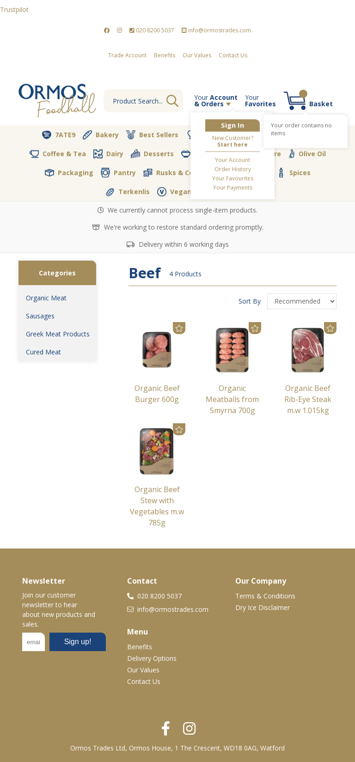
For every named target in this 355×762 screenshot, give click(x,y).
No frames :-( (64, 645)
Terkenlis (127, 191)
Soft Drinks (244, 172)
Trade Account (127, 55)
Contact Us (233, 55)
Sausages (40, 315)
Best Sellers (152, 135)
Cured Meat (43, 351)
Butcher (205, 135)
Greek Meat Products (58, 333)
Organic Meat (46, 297)
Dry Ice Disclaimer (262, 607)
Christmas (289, 135)
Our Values (197, 55)
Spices (293, 172)
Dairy (108, 153)
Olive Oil (307, 153)
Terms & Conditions (265, 595)
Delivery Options (152, 658)
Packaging (69, 172)
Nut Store (258, 153)
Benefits (164, 55)
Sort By (251, 301)
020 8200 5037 (151, 30)
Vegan (174, 191)
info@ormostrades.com (216, 30)
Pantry (118, 172)
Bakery (101, 135)
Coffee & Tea (58, 153)
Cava (245, 134)
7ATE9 (58, 135)
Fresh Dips (204, 153)
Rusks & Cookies (177, 172)
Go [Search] (172, 100)
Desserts (152, 153)
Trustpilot (14, 9)
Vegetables (224, 191)
